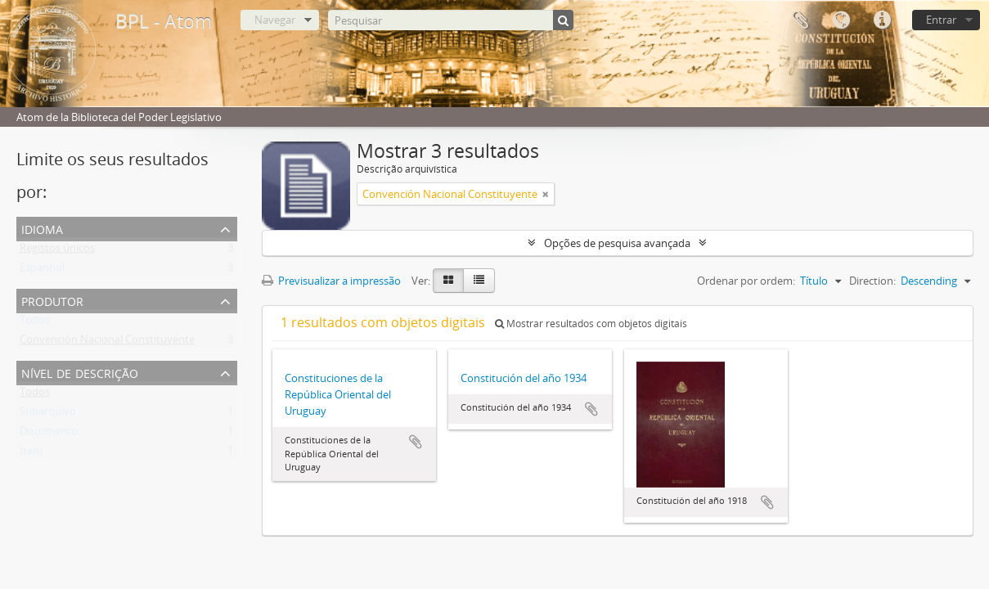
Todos (35, 323)
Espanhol (42, 270)
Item (31, 454)
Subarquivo (48, 414)
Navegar (274, 19)
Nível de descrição (79, 372)
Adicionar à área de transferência (415, 442)
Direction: (872, 280)
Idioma (840, 20)
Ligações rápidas (881, 20)
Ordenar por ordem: (746, 280)
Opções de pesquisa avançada (617, 243)
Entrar (941, 19)
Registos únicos (57, 251)
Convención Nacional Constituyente (107, 342)
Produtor (52, 300)
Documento (49, 434)
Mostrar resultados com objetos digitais (591, 323)
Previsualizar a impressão (331, 280)
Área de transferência (800, 20)
